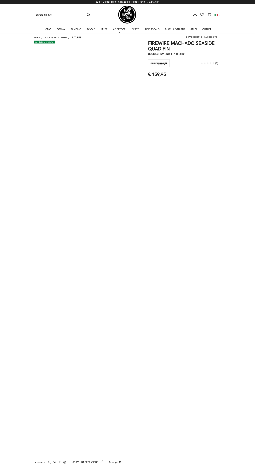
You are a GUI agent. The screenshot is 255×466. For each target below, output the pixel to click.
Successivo (210, 36)
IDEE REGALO (152, 29)
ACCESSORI (119, 29)
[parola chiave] (58, 14)
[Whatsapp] (54, 462)
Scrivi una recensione (88, 462)
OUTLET (206, 29)
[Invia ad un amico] (49, 462)
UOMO (47, 29)
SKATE (135, 29)
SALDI (193, 29)
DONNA (61, 29)
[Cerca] (88, 14)
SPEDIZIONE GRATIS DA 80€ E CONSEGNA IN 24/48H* (127, 2)
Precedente (195, 36)
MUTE (104, 29)
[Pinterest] (64, 462)
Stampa (115, 462)
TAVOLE (91, 29)
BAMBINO (75, 29)
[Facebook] (59, 462)
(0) (209, 63)
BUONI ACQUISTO (175, 29)
